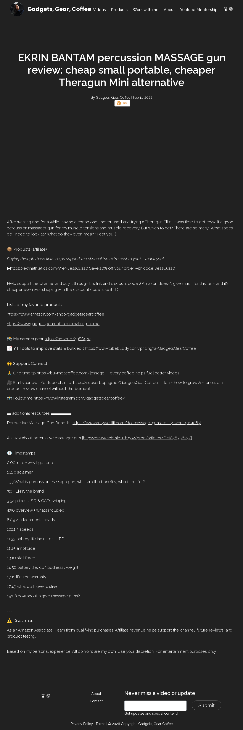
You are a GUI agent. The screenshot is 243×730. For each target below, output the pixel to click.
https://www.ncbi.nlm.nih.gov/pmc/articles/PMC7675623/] (137, 437)
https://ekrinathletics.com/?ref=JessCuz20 (49, 268)
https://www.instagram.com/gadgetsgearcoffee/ (79, 398)
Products (119, 9)
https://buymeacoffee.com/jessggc (70, 373)
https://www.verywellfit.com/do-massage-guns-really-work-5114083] (136, 422)
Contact (96, 701)
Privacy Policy (82, 724)
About (169, 9)
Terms (100, 724)
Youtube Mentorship (198, 9)
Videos (99, 9)
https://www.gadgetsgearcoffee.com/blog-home (53, 323)
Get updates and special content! (151, 713)
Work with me (146, 9)
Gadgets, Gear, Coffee (59, 9)
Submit (206, 705)
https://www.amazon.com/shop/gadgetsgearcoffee (55, 314)
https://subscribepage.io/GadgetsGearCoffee (115, 382)
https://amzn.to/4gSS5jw (67, 338)
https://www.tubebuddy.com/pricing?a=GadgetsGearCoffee (140, 348)
